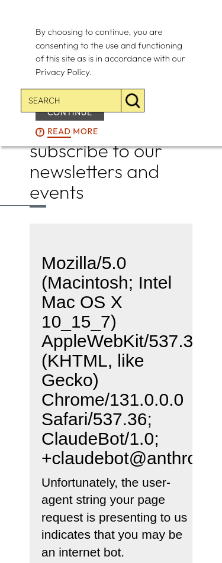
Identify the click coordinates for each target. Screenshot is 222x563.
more (72, 132)
